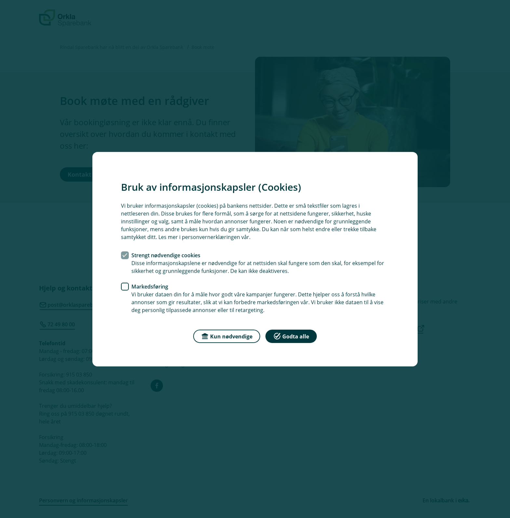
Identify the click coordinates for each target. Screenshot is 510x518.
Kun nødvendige (226, 336)
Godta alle (291, 336)
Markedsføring (149, 286)
